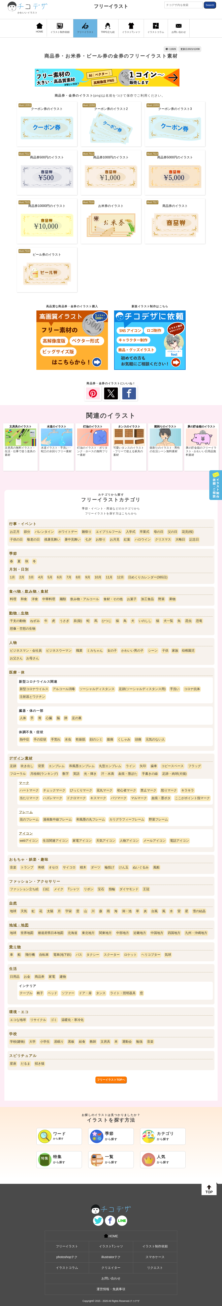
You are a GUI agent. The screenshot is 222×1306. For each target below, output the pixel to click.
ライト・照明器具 (123, 993)
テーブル (26, 993)
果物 (172, 599)
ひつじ (106, 621)
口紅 (46, 889)
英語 (76, 773)
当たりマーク (29, 798)
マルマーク (139, 798)
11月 (109, 577)
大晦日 (180, 539)
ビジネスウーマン (59, 650)
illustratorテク (111, 1257)
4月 (40, 577)
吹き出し (27, 766)
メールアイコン (154, 840)
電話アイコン (179, 840)
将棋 (41, 867)
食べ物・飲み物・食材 (28, 591)
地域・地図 (19, 925)
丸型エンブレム (110, 766)
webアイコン (29, 840)
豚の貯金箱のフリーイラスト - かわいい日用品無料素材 (201, 451)
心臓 (49, 718)
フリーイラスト (111, 6)
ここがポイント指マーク (192, 798)
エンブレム (57, 766)
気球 (168, 954)
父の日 (172, 531)
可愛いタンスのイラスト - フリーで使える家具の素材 (128, 451)
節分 (27, 531)
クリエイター (110, 1267)
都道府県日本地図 (50, 933)
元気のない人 (155, 739)
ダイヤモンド (129, 889)
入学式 (130, 531)
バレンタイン (44, 531)
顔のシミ (96, 739)
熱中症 (24, 739)
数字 (65, 773)
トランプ (27, 867)
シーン (153, 650)
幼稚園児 (188, 650)
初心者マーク (126, 790)
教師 (93, 1041)
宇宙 (68, 911)
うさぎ (64, 621)
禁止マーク (148, 790)
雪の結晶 (199, 911)
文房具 (105, 1041)
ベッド (52, 993)
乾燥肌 (80, 739)
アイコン (26, 833)
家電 (52, 976)
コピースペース (172, 766)
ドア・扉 (85, 993)
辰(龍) (78, 621)
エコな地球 (18, 1019)
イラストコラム (155, 28)
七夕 (88, 539)
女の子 (112, 650)
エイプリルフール (108, 531)
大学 (32, 1041)
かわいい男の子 (132, 650)
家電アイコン (82, 840)
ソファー (68, 993)
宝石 (101, 889)
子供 (165, 650)
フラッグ (194, 766)
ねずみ (35, 621)
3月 (31, 577)
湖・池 (127, 911)
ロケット (130, 954)
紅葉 (127, 539)
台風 (154, 911)
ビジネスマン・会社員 (26, 650)
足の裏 (76, 718)
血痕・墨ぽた (127, 773)
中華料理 (48, 599)
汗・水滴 (107, 773)
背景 (41, 766)
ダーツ (95, 867)
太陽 (50, 911)
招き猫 (39, 1063)
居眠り (59, 1041)
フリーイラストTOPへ (111, 1079)
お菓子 (132, 599)
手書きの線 (150, 773)
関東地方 (105, 933)
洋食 (35, 599)
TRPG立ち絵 (108, 28)
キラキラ (187, 790)
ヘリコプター (150, 954)
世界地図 (27, 933)
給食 (82, 1041)
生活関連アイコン (55, 840)
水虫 (68, 739)
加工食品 (147, 599)
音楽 (13, 867)
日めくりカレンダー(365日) (147, 577)
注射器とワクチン (32, 696)
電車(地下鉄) (62, 954)
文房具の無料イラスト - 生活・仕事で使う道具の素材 (20, 451)
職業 (79, 650)
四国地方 (174, 933)
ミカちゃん (95, 650)
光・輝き (90, 773)
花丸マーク (104, 790)
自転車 (44, 954)
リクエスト (155, 1267)
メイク (58, 889)
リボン (88, 889)
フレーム (26, 812)
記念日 (194, 539)
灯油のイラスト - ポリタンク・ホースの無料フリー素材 (92, 451)
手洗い (174, 689)
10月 (98, 577)
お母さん (32, 658)
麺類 (63, 599)
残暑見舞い (52, 539)
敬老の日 (33, 539)
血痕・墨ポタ (161, 798)
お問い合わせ (179, 28)
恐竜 (199, 621)
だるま (25, 1063)
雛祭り (86, 531)
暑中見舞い (72, 539)
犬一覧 (168, 621)
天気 (24, 911)
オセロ (53, 867)
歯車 (154, 766)
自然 (13, 903)
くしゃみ (124, 739)
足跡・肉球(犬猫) (174, 773)
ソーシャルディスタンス (96, 689)
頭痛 (138, 739)
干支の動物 (18, 621)
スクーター (112, 954)
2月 (21, 577)
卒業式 (144, 531)
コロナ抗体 (192, 689)
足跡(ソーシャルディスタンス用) (142, 689)
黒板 (71, 1041)
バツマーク (119, 798)
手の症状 (40, 739)
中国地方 (157, 933)
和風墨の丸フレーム (90, 819)
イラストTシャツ (131, 28)
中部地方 (122, 933)
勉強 (139, 1041)
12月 (120, 577)
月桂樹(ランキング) (44, 773)
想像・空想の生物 (22, 628)
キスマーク (98, 798)
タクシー (92, 954)
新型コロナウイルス (34, 689)
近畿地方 (139, 933)
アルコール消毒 (64, 689)
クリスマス (163, 539)
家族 (175, 650)
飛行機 (30, 954)
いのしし (145, 621)
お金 (27, 976)
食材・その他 (113, 599)
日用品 (14, 976)
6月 (59, 577)
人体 (23, 718)
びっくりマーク (81, 790)
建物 (63, 976)
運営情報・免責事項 (111, 1289)
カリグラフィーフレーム (126, 819)
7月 (68, 577)
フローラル (18, 773)
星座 (13, 1063)
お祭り (100, 539)
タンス (101, 993)
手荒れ (55, 739)
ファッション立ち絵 (24, 889)
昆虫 (188, 621)
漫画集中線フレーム (57, 819)
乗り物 (15, 947)
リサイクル (38, 1019)
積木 (83, 867)
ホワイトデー (67, 531)
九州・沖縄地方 (196, 933)
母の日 (158, 531)
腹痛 (110, 739)
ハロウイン (143, 539)
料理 (13, 599)
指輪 (112, 889)
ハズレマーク (52, 798)
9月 (87, 577)
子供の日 (16, 539)
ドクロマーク (76, 798)
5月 (50, 577)
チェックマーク (54, 790)
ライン (130, 766)
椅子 (40, 993)
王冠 (146, 889)
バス (79, 954)
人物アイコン (129, 840)
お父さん (16, 658)
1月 (12, 577)
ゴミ (54, 1019)
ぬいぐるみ (141, 867)
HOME (39, 28)
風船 (156, 867)
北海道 (72, 933)
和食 (24, 599)
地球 (13, 911)
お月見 (114, 539)
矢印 (143, 766)
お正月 (14, 531)
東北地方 (88, 933)
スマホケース (155, 1257)
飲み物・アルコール (84, 599)
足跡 (13, 766)
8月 (78, 577)
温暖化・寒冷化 (72, 1019)
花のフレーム (29, 819)
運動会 (127, 1041)
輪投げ (109, 867)
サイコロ (69, 867)
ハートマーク (29, 790)
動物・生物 (19, 613)
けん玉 (123, 867)
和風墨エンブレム (82, 766)
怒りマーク (169, 790)
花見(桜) (188, 531)
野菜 (161, 599)
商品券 (39, 976)
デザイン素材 (21, 758)
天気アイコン (105, 840)
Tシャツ (73, 889)
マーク (24, 783)
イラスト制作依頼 (60, 28)
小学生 (45, 1041)
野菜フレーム (158, 819)
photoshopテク (67, 1257)
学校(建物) (17, 1041)
